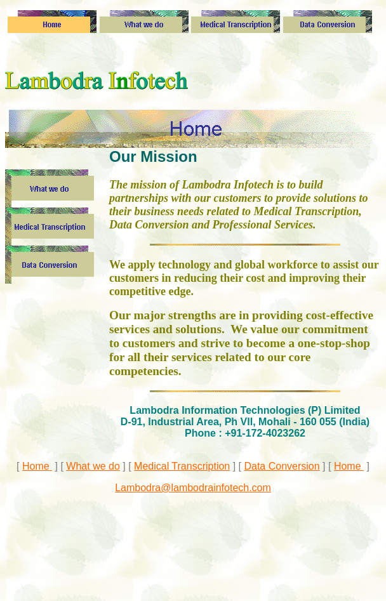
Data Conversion (281, 466)
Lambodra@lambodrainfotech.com (193, 487)
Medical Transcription (182, 466)
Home (37, 466)
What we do (92, 466)
